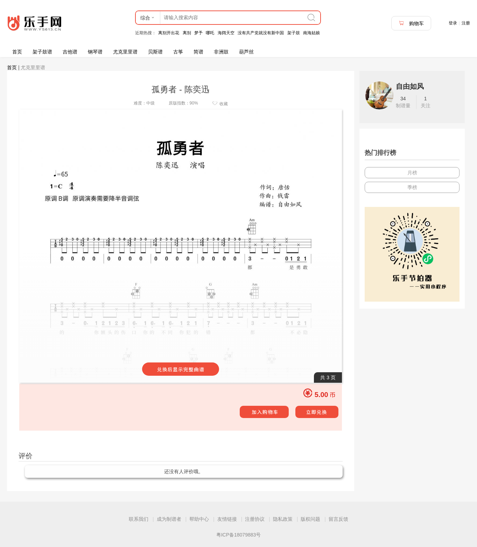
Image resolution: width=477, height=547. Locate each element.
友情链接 (227, 519)
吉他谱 (70, 52)
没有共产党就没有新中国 (261, 32)
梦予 (198, 32)
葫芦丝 (246, 52)
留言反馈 (338, 519)
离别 (187, 32)
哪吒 (210, 32)
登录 (453, 23)
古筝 (178, 52)
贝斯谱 (155, 52)
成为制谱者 (169, 519)
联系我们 (138, 519)
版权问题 (310, 519)
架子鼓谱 (42, 52)
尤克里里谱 (125, 52)
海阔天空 (226, 32)
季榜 (412, 187)
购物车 (411, 23)
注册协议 (255, 519)
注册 (466, 23)
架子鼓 (293, 32)
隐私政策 (283, 519)
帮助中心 (199, 519)
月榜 (412, 172)
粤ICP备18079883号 (238, 535)
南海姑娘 (311, 32)
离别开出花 (168, 32)
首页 (17, 52)
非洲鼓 (221, 52)
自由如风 (410, 86)
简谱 (198, 52)
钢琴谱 (95, 52)
